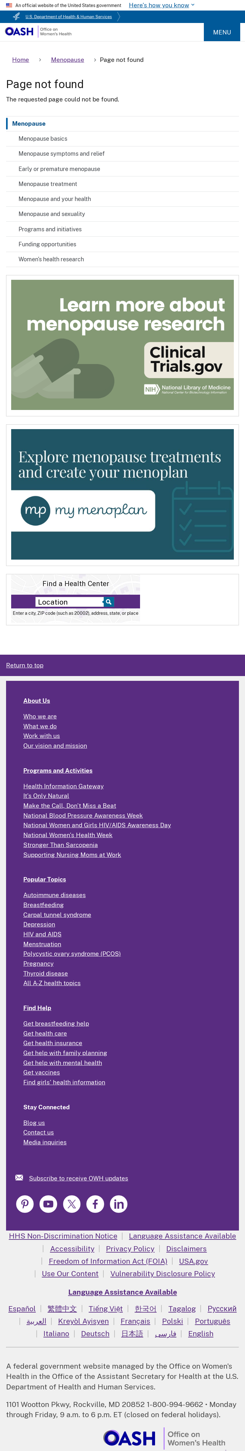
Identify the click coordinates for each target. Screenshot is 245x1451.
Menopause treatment (48, 184)
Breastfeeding (43, 904)
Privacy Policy (130, 1248)
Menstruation (42, 944)
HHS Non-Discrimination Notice (63, 1235)
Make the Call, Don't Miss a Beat (69, 805)
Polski (172, 1321)
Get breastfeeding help (56, 1023)
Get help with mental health (62, 1062)
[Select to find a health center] (108, 602)
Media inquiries (45, 1142)
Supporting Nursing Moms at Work (72, 854)
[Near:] (71, 602)
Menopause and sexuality (52, 214)
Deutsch (95, 1333)
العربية (36, 1321)
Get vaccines (41, 1072)
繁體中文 (62, 1308)
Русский (222, 1308)
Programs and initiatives (50, 229)
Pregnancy (38, 963)
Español (22, 1308)
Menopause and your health (55, 199)
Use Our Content (70, 1273)
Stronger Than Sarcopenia (60, 844)
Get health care (45, 1033)
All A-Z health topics (52, 982)
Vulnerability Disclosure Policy (162, 1273)
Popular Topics (44, 879)
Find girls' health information (64, 1082)
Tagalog (182, 1308)
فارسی (165, 1333)
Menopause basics (43, 138)
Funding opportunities (47, 244)
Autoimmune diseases (54, 894)
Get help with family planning (65, 1052)
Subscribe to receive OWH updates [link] (78, 1178)
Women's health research (51, 259)
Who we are (40, 716)
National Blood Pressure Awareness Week (83, 815)
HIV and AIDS (42, 934)
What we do (40, 726)
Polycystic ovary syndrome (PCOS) (72, 953)
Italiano (56, 1333)
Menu (222, 32)
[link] (22, 1177)
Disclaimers (186, 1248)
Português (212, 1321)
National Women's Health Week (68, 834)
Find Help (37, 1007)
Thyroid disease (45, 973)
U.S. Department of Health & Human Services (69, 16)
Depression (39, 924)
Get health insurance (52, 1042)
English (200, 1333)
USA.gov (193, 1261)
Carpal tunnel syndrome (57, 914)
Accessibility (72, 1248)
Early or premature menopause (59, 169)
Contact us (38, 1132)
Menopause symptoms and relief (62, 153)
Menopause (29, 123)
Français (135, 1321)
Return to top (24, 665)
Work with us (41, 735)
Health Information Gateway (63, 786)
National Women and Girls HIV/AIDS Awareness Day (97, 825)
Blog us (34, 1122)
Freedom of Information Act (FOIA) (108, 1261)
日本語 (132, 1333)
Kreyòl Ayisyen (83, 1321)
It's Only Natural (46, 795)
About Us (36, 700)
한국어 (146, 1308)
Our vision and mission (55, 745)
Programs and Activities (58, 770)
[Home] (38, 35)
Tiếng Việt (106, 1308)
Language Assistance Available (182, 1235)
